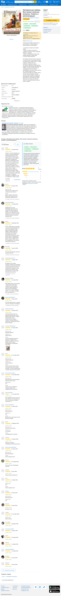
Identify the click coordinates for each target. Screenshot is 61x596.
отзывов (31, 21)
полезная (26, 23)
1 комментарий (16, 179)
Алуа (6, 353)
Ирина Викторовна (9, 202)
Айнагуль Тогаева (9, 278)
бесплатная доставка (31, 35)
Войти (39, 1)
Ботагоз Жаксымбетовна (10, 447)
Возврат (3, 589)
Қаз (44, 1)
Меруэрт (7, 503)
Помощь (3, 586)
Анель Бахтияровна (9, 528)
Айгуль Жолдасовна (9, 404)
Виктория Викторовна (10, 373)
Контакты (45, 32)
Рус (47, 1)
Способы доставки (47, 29)
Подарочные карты (54, 4)
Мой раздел (40, 2)
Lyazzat (7, 512)
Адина (6, 535)
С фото (18, 144)
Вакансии (15, 589)
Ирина (6, 221)
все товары (10, 106)
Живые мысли (29, 40)
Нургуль (7, 437)
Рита (6, 478)
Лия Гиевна (7, 522)
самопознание (27, 25)
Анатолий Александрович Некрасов (31, 17)
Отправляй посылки (12, 4)
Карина (7, 542)
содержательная (27, 27)
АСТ (12, 85)
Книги (2, 6)
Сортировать (4, 143)
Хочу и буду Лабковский (7, 580)
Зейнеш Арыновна (9, 308)
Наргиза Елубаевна (9, 549)
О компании (15, 586)
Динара (7, 491)
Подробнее (54, 24)
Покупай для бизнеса (33, 4)
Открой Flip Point (44, 4)
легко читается (33, 23)
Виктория (7, 246)
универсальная (35, 25)
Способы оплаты (47, 30)
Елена (6, 421)
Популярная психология (9, 6)
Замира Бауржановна (10, 258)
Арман (6, 147)
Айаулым (7, 562)
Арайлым (7, 556)
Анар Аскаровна (9, 392)
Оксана (7, 460)
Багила (6, 184)
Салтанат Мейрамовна (10, 326)
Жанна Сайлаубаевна (10, 297)
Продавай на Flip (22, 4)
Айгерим (7, 469)
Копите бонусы (28, 38)
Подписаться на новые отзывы (37, 21)
